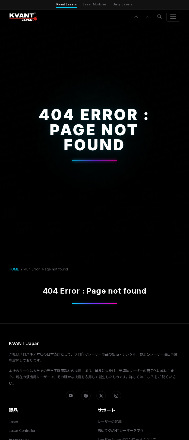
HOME (14, 269)
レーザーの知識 (109, 422)
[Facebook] (86, 395)
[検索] (159, 17)
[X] (101, 395)
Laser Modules (95, 4)
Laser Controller (22, 430)
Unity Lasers (123, 4)
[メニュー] (173, 17)
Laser (13, 422)
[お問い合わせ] (136, 17)
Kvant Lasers (66, 4)
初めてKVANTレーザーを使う (120, 430)
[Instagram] (116, 395)
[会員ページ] (148, 17)
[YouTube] (70, 395)
